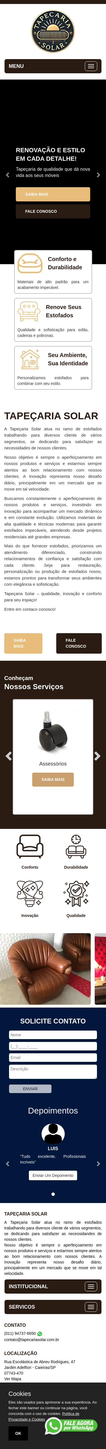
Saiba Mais (36, 194)
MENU (16, 66)
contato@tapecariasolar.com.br (31, 1339)
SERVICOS (22, 1307)
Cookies (19, 1394)
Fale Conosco (41, 211)
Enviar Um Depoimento (53, 1175)
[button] (8, 172)
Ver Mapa (12, 1379)
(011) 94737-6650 (23, 1333)
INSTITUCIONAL (28, 1286)
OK (18, 1433)
